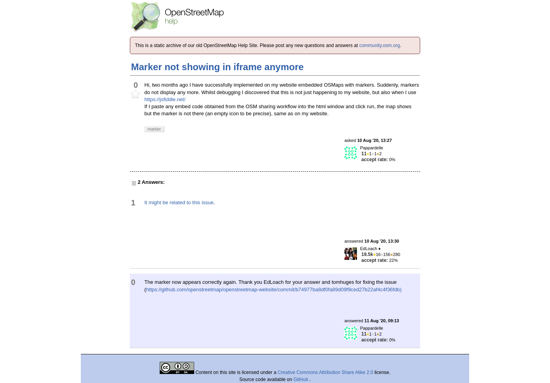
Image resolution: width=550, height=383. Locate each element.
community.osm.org (379, 45)
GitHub (301, 379)
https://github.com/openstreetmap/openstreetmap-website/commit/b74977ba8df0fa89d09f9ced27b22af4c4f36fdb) (273, 289)
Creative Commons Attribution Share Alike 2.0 (325, 372)
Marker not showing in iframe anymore (217, 67)
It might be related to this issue (178, 202)
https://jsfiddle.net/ (165, 99)
